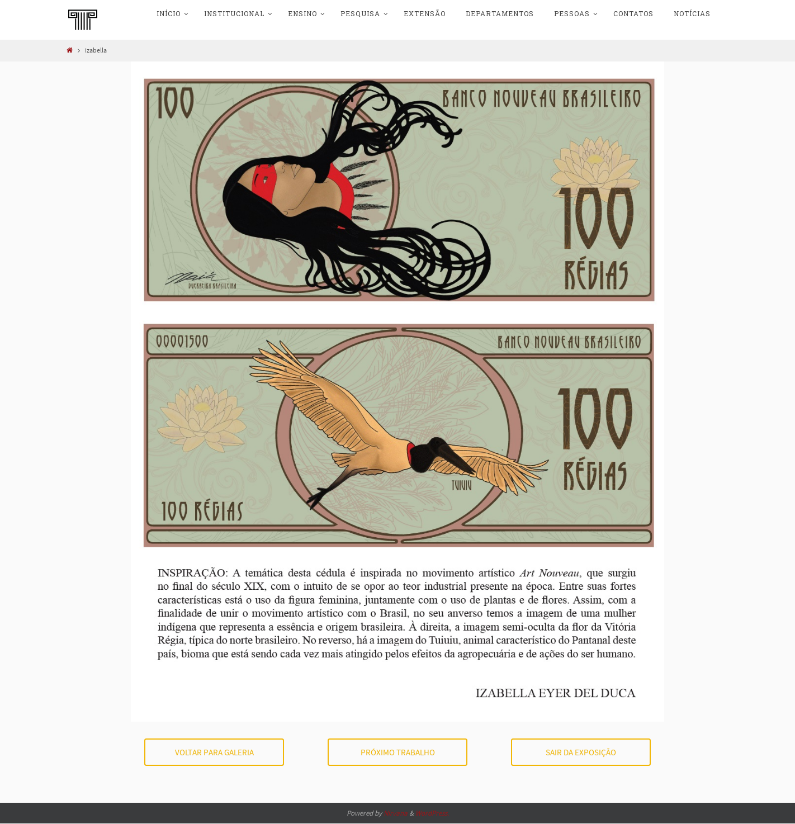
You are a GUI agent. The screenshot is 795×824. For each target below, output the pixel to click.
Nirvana (396, 813)
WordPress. (432, 813)
